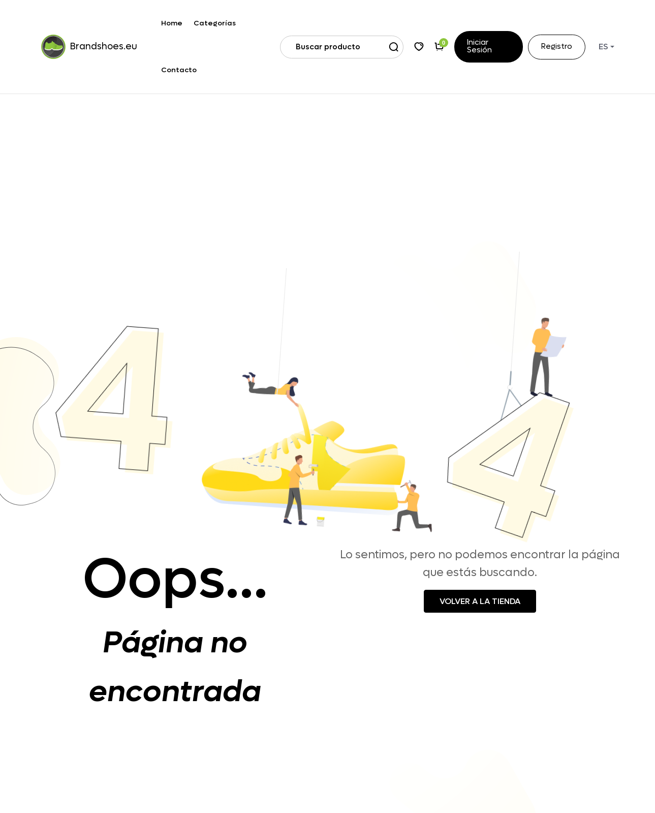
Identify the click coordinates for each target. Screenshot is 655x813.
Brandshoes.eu (86, 46)
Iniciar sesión (479, 47)
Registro (556, 47)
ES (603, 47)
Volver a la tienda (480, 601)
